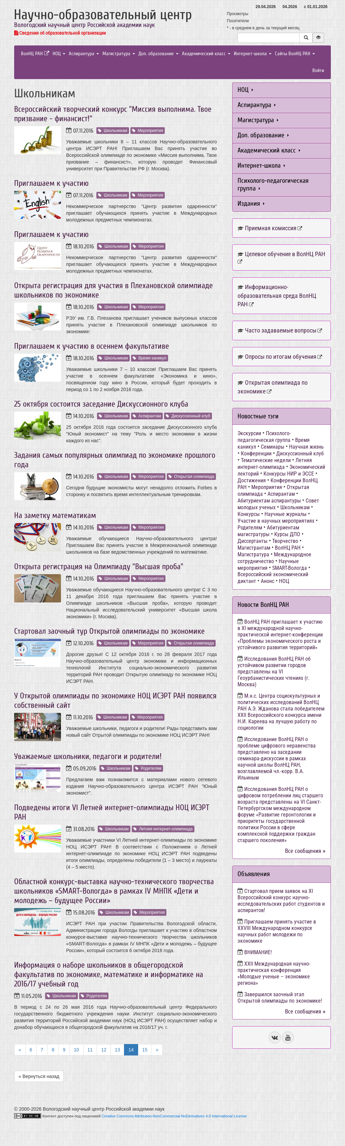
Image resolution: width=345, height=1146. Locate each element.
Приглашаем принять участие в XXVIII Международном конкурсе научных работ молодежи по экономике (277, 931)
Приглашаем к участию (51, 183)
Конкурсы (249, 514)
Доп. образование (158, 54)
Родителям (148, 768)
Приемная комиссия (270, 228)
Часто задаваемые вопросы (280, 330)
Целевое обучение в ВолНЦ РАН (285, 253)
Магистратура (118, 54)
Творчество (285, 541)
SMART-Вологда (289, 568)
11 (90, 1049)
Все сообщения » (305, 851)
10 (76, 1049)
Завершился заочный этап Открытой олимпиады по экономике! (280, 997)
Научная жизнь (306, 447)
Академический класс (206, 54)
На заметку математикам (55, 515)
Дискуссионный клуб (188, 416)
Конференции (256, 453)
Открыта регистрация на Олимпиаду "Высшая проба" (98, 566)
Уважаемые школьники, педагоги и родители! (88, 756)
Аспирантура (84, 54)
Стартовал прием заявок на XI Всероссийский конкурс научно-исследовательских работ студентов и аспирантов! (281, 900)
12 (103, 1049)
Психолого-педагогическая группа (273, 184)
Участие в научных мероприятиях (276, 521)
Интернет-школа (253, 54)
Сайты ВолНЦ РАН (295, 54)
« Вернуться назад (39, 1076)
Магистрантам (254, 548)
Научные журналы (285, 514)
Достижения (252, 480)
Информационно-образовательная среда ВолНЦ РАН (277, 295)
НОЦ (59, 54)
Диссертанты (253, 541)
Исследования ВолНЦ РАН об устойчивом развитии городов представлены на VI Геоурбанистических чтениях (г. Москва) (274, 672)
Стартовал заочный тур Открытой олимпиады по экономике (109, 631)
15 (145, 1049)
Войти (318, 70)
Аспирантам (147, 416)
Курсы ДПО (287, 534)
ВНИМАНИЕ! (258, 952)
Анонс (267, 581)
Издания (251, 203)
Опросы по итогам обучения (280, 356)
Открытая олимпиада (191, 476)
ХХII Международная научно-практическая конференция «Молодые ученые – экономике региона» (274, 973)
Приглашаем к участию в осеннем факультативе (91, 346)
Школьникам (112, 130)
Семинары (272, 447)
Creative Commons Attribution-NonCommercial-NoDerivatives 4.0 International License (174, 1116)
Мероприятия (147, 130)
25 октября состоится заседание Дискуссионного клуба (101, 404)
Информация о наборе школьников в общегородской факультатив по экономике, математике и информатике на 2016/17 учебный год (108, 974)
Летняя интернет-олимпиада (163, 829)
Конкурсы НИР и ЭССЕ (288, 474)
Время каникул (149, 358)
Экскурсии (249, 433)
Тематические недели (266, 460)
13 (117, 1049)
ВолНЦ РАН (35, 54)
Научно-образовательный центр (103, 14)
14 (131, 1049)
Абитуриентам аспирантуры (269, 500)
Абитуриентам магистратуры (268, 530)
